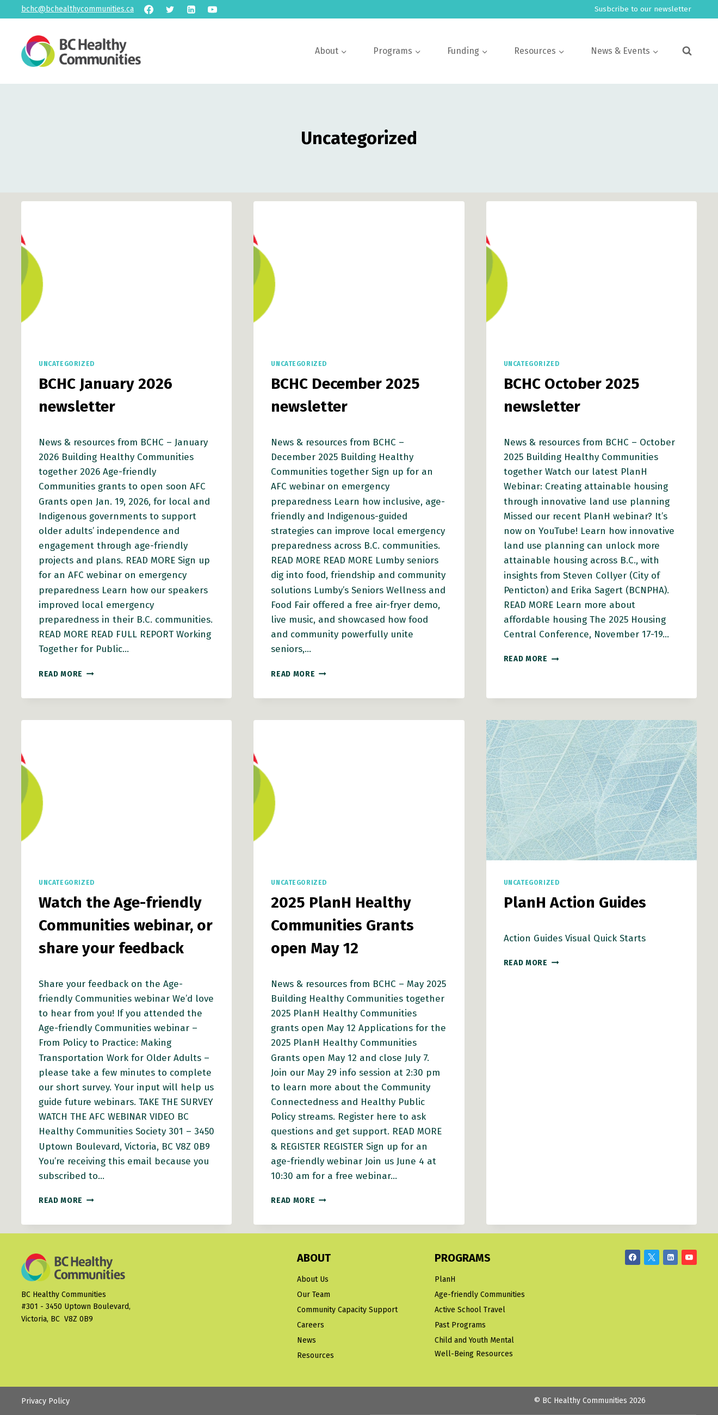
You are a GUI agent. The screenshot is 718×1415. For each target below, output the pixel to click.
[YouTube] (212, 9)
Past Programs (460, 1325)
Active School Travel (470, 1309)
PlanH (445, 1279)
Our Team (313, 1294)
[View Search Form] (687, 51)
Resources (315, 1355)
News (306, 1340)
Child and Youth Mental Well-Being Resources (474, 1347)
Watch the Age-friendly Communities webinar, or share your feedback (126, 925)
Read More (66, 674)
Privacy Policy (45, 1401)
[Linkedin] (191, 9)
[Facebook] (148, 9)
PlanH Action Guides (575, 902)
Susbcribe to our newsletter (643, 9)
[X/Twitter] (651, 1257)
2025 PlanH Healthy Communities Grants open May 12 (342, 925)
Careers (310, 1325)
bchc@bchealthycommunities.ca (77, 9)
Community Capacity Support (347, 1309)
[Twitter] (169, 9)
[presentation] (126, 271)
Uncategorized (67, 364)
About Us (313, 1279)
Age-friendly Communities (480, 1294)
